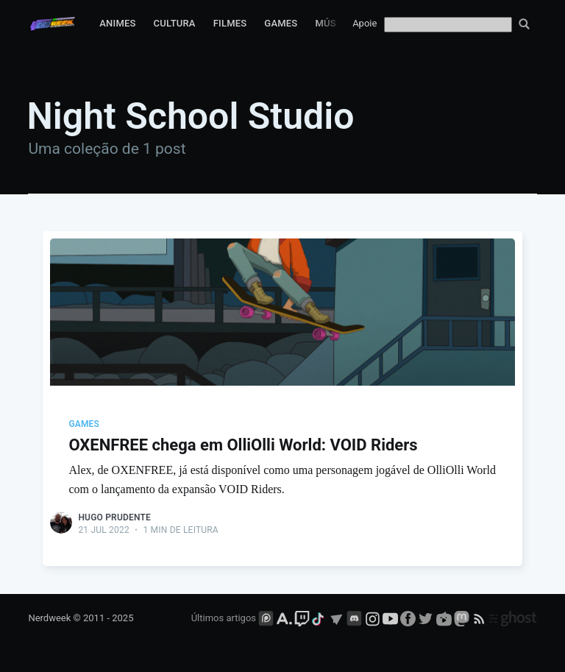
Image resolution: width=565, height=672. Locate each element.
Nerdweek (49, 617)
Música (333, 23)
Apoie (364, 23)
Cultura (175, 23)
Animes (117, 23)
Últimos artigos (223, 617)
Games (280, 23)
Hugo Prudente (114, 517)
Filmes (230, 23)
